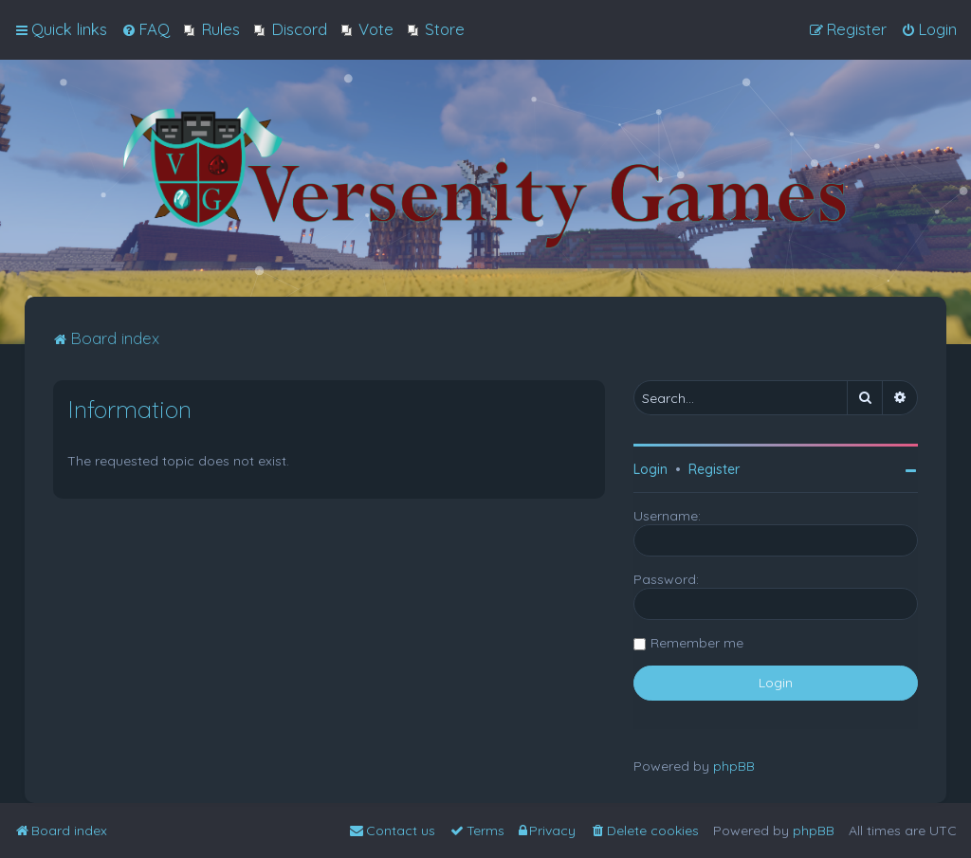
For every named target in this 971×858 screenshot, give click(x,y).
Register (714, 469)
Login (650, 469)
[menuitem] (145, 29)
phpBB (734, 766)
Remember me (696, 642)
